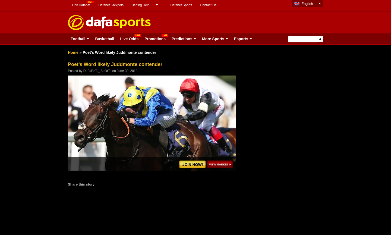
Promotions (155, 39)
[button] (320, 39)
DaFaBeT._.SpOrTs (97, 71)
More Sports (213, 39)
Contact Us (208, 5)
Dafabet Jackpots (111, 5)
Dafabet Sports (181, 5)
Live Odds (129, 39)
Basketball (104, 39)
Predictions (182, 39)
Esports (241, 39)
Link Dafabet (81, 5)
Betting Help (140, 5)
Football (78, 39)
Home (73, 52)
